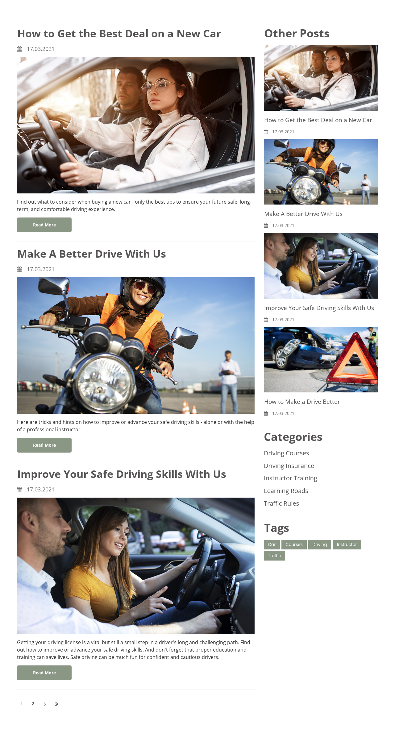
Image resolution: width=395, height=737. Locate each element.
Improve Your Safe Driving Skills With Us (128, 473)
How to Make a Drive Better (303, 411)
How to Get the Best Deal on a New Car (124, 33)
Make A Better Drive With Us (95, 253)
